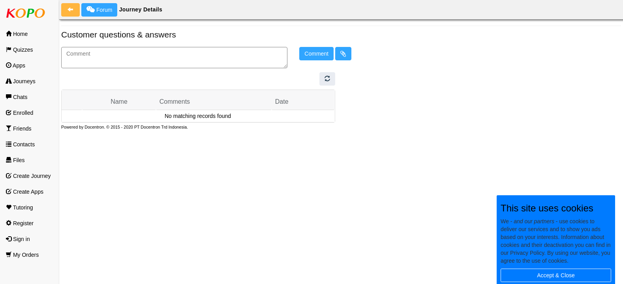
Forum (99, 9)
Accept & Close (556, 275)
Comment (316, 53)
